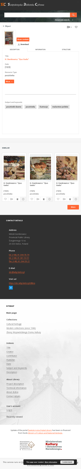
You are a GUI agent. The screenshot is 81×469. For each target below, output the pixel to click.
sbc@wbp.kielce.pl (17, 272)
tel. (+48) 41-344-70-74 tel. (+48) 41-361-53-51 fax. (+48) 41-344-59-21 (19, 258)
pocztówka (9, 75)
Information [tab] (40, 49)
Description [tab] (14, 49)
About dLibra (12, 392)
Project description (15, 383)
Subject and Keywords (16, 368)
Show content (23, 39)
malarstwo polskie (60, 107)
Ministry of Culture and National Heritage (45, 433)
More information (51, 462)
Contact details (13, 396)
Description (11, 372)
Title (8, 347)
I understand (67, 462)
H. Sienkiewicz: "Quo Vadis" (13, 184)
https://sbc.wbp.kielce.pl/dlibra (22, 283)
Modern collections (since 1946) (21, 328)
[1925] (7, 67)
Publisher (10, 360)
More (73, 207)
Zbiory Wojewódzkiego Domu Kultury (23, 332)
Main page (11, 313)
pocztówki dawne (13, 107)
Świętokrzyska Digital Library (40, 430)
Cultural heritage (14, 324)
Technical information (16, 388)
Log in (9, 410)
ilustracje (44, 107)
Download (23, 44)
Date (8, 364)
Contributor (11, 355)
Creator (9, 351)
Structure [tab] (66, 49)
